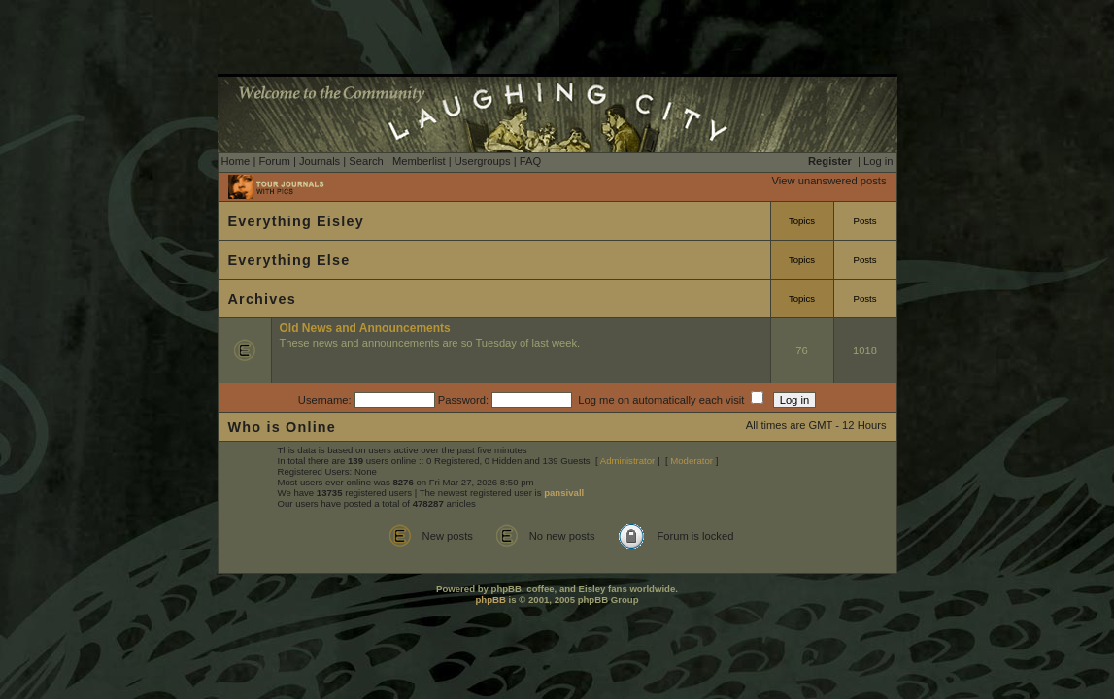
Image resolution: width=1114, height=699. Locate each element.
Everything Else (289, 260)
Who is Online (282, 427)
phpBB (490, 599)
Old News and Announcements (365, 328)
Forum (273, 161)
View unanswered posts (829, 180)
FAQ (530, 161)
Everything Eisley (296, 221)
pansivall (564, 492)
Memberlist (419, 161)
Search (366, 161)
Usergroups (483, 161)
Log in (878, 161)
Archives (262, 299)
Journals (319, 161)
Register (830, 161)
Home (236, 161)
